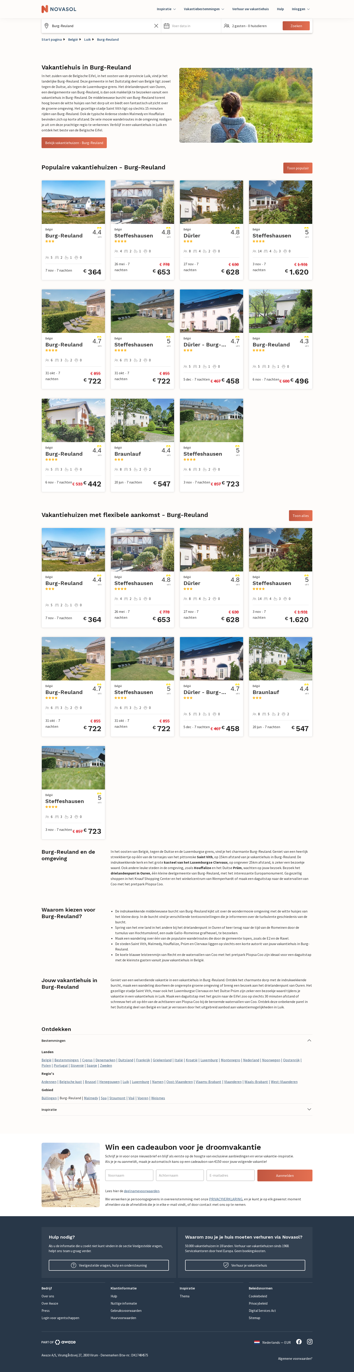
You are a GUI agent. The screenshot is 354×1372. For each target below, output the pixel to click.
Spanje (92, 1065)
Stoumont (117, 1098)
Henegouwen (109, 1081)
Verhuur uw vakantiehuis (250, 9)
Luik (87, 39)
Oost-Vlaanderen (179, 1081)
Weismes (158, 1098)
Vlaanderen (233, 1081)
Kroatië (192, 1060)
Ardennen (49, 1081)
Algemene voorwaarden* (295, 1358)
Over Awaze (50, 1303)
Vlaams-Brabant (208, 1081)
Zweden (106, 1065)
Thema (184, 1296)
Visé (131, 1098)
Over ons (48, 1296)
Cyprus (87, 1060)
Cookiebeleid (258, 1296)
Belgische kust (70, 1081)
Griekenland (162, 1060)
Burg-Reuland (108, 39)
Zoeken (296, 26)
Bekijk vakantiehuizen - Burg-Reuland (74, 142)
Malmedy (91, 1098)
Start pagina (52, 39)
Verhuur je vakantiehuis (245, 1265)
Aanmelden (285, 1175)
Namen (157, 1081)
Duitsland (125, 1060)
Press (46, 1310)
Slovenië (77, 1065)
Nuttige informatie (124, 1303)
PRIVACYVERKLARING (225, 1199)
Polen (46, 1065)
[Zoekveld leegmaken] (156, 26)
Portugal (61, 1065)
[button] (191, 26)
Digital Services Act (262, 1310)
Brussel (90, 1081)
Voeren (142, 1098)
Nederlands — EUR (272, 1342)
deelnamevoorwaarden (141, 1191)
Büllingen (49, 1098)
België (73, 39)
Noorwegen (271, 1060)
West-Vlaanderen (284, 1081)
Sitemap (254, 1318)
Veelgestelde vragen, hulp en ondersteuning (109, 1265)
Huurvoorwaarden (123, 1318)
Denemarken (105, 1060)
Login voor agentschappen (60, 1318)
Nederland (251, 1060)
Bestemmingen (66, 1060)
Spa (104, 1098)
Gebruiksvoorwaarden (126, 1310)
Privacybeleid (258, 1303)
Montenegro (230, 1060)
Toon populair (298, 168)
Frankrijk (143, 1060)
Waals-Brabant (256, 1081)
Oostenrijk (291, 1060)
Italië (179, 1060)
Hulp (280, 9)
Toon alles (301, 515)
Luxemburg (209, 1060)
